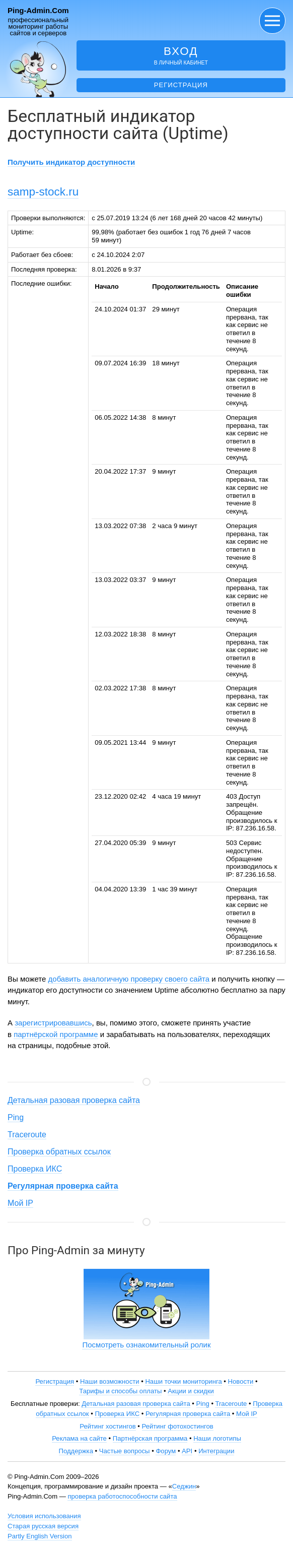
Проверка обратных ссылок (59, 1151)
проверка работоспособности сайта (122, 1496)
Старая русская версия (43, 1526)
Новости (241, 1381)
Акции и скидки (191, 1391)
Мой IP (20, 1203)
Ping (16, 1117)
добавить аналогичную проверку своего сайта (129, 979)
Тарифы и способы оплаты (120, 1391)
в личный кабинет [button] (181, 55)
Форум (166, 1451)
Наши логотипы (217, 1438)
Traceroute (27, 1134)
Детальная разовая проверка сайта (74, 1100)
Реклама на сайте (79, 1438)
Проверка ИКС (35, 1169)
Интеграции (216, 1451)
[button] (272, 20)
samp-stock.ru (43, 191)
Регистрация (181, 85)
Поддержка (76, 1451)
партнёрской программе (56, 1034)
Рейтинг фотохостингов (177, 1426)
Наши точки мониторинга (183, 1381)
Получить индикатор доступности (71, 162)
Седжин (184, 1486)
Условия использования (44, 1516)
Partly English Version (40, 1536)
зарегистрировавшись (53, 1022)
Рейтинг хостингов (107, 1426)
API (187, 1451)
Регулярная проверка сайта (187, 1413)
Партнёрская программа (150, 1438)
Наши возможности (109, 1381)
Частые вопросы (124, 1451)
